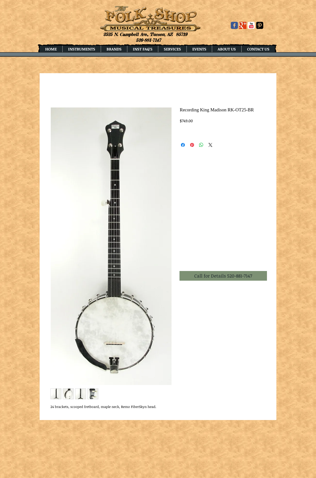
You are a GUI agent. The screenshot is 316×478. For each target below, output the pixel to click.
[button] (223, 276)
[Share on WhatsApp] (201, 145)
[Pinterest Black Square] (259, 25)
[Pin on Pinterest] (192, 145)
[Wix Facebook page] (234, 25)
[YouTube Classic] (251, 25)
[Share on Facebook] (183, 145)
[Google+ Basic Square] (242, 25)
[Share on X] (210, 145)
